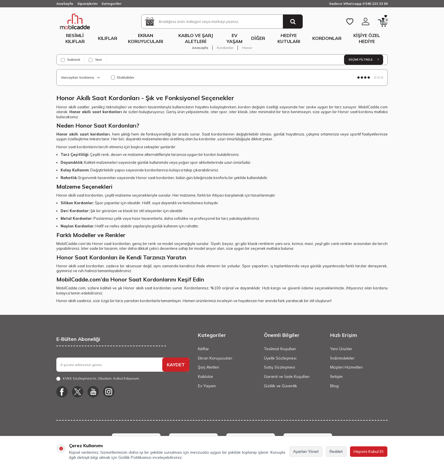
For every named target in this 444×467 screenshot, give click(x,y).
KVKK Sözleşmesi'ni (79, 378)
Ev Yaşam (234, 38)
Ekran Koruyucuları (145, 38)
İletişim (336, 376)
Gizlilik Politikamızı (134, 457)
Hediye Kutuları (289, 38)
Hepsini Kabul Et (369, 451)
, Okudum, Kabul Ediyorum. (98, 378)
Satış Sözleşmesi (279, 367)
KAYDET (176, 364)
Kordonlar (326, 38)
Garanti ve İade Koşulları (286, 376)
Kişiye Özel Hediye (366, 38)
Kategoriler (111, 3)
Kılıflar (107, 38)
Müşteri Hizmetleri (346, 367)
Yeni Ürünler (341, 348)
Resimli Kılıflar (75, 38)
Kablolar (205, 376)
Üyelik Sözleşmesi (280, 358)
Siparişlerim (87, 3)
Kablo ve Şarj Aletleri (195, 38)
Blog (334, 385)
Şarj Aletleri (208, 367)
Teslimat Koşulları (280, 348)
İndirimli (70, 59)
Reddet (336, 451)
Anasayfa (200, 48)
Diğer (258, 38)
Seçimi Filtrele (364, 59)
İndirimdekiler (342, 358)
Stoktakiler (122, 77)
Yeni (95, 59)
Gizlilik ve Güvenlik (280, 385)
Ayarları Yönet (306, 451)
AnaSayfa (64, 3)
